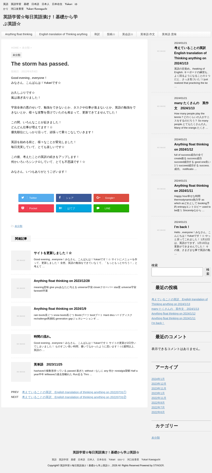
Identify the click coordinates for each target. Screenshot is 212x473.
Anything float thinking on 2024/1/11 (173, 318)
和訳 (97, 34)
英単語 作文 (147, 34)
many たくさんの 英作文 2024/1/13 (175, 308)
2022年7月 (158, 407)
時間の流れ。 (43, 336)
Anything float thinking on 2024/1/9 (60, 308)
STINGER (158, 465)
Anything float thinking (18, 34)
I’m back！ (182, 227)
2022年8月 (158, 402)
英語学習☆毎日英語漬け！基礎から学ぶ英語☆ (106, 452)
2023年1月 (158, 393)
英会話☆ (127, 34)
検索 (154, 265)
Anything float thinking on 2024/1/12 (173, 313)
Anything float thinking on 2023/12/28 (62, 281)
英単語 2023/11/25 (48, 364)
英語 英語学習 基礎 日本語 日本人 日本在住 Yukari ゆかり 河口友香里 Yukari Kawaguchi (106, 459)
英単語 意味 (169, 34)
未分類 (18, 226)
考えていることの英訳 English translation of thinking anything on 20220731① (74, 392)
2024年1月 (158, 379)
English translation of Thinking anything (63, 34)
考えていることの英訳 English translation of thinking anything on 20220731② (74, 397)
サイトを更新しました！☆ (53, 253)
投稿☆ (111, 34)
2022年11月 (158, 398)
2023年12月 (158, 383)
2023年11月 (158, 388)
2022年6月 (158, 412)
